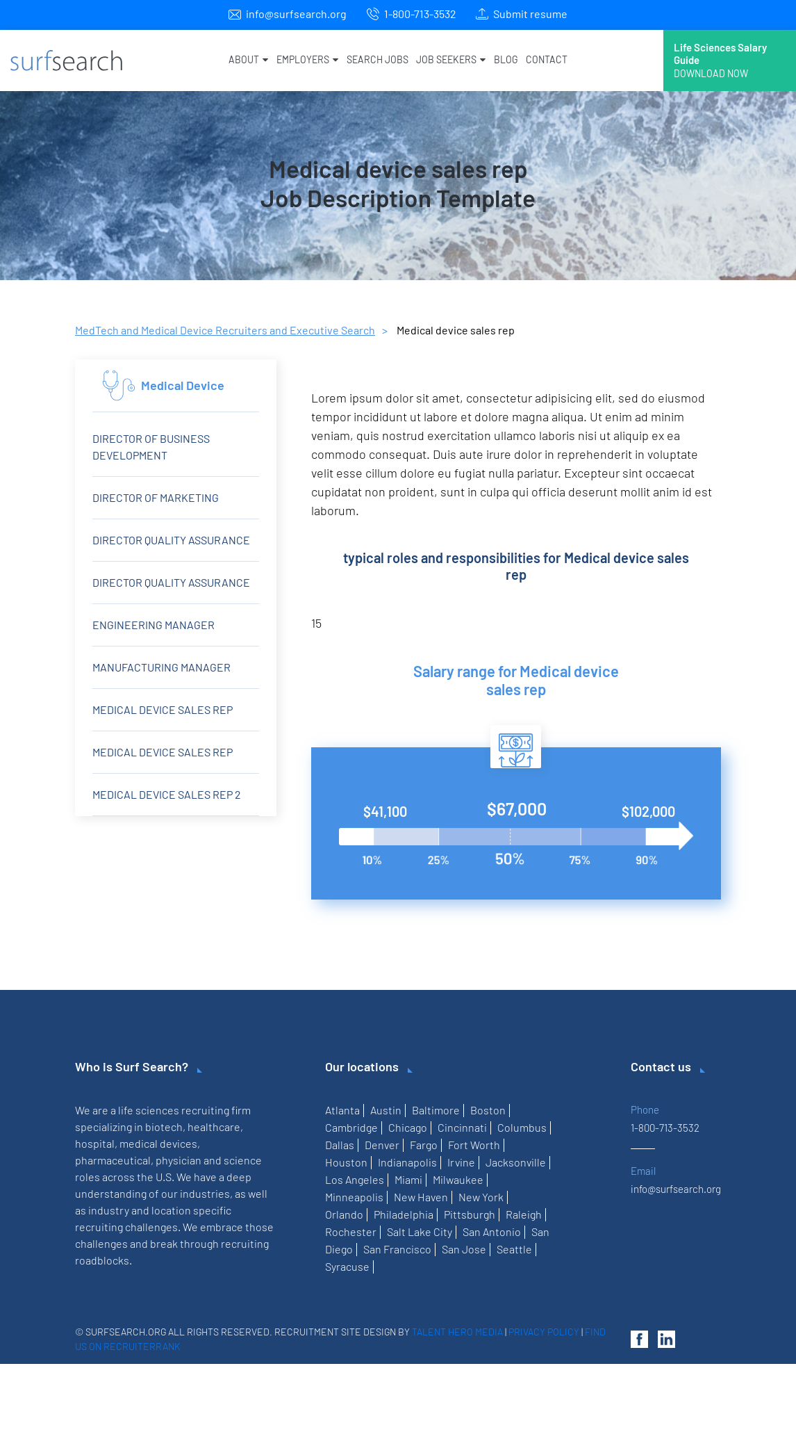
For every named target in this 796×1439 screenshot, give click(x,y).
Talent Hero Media (457, 1332)
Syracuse (347, 1266)
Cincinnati (462, 1127)
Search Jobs (377, 59)
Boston (488, 1109)
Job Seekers (451, 59)
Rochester (350, 1231)
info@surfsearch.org (296, 13)
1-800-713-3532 (420, 13)
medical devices (158, 1143)
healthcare (214, 1126)
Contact (546, 59)
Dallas (339, 1144)
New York (481, 1196)
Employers (307, 59)
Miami (408, 1179)
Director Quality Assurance (171, 539)
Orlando (344, 1214)
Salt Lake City (419, 1231)
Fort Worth (474, 1144)
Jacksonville (516, 1162)
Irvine (461, 1162)
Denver (382, 1144)
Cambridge (351, 1127)
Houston (346, 1162)
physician (178, 1159)
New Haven (421, 1196)
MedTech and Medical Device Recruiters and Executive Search (225, 329)
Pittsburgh (469, 1214)
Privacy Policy (543, 1332)
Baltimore (436, 1109)
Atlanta (342, 1109)
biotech (164, 1126)
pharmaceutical (113, 1159)
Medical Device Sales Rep (162, 751)
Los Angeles (354, 1179)
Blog (505, 59)
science (243, 1159)
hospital (95, 1143)
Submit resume (530, 13)
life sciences (148, 1109)
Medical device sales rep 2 (166, 794)
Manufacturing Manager (161, 667)
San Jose (464, 1248)
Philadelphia (403, 1214)
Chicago (407, 1127)
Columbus (522, 1127)
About (248, 59)
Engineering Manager (153, 624)
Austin (385, 1109)
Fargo (424, 1144)
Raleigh (524, 1214)
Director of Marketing (155, 497)
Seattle (514, 1248)
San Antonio (492, 1231)
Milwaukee (458, 1179)
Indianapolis (407, 1162)
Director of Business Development (151, 447)
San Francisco (397, 1248)
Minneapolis (354, 1196)
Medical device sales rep (162, 709)
